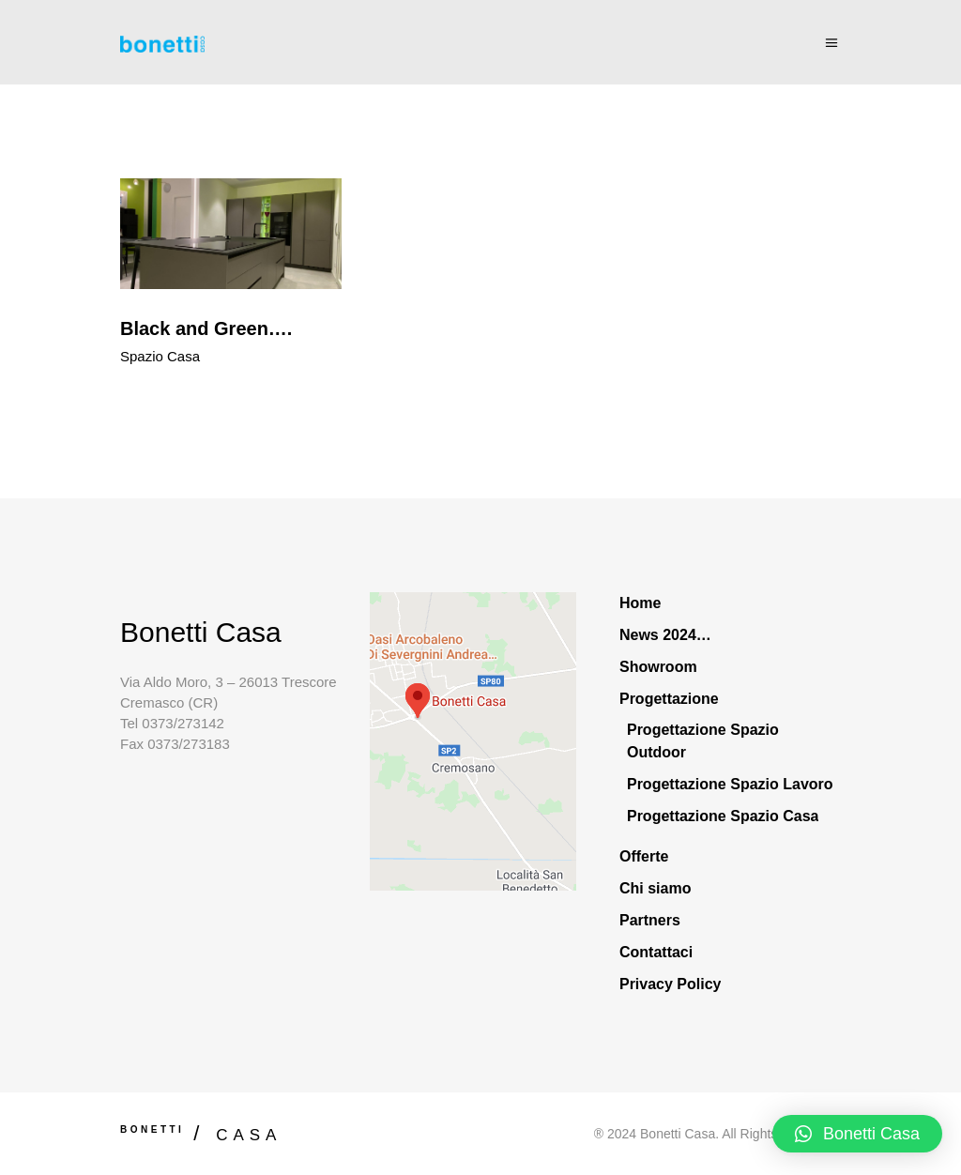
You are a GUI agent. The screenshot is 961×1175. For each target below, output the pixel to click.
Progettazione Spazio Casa (723, 816)
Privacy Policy (670, 984)
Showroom (658, 667)
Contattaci (656, 952)
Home (640, 603)
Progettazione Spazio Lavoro (730, 784)
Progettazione (669, 699)
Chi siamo (655, 888)
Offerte (643, 856)
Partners (649, 920)
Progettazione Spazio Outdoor (703, 741)
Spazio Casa (160, 356)
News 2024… (665, 635)
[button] (857, 1133)
